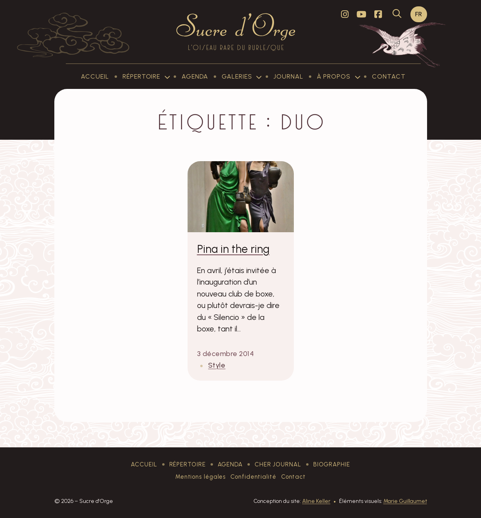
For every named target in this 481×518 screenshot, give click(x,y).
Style (217, 365)
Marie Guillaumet (405, 501)
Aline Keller (316, 501)
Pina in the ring (233, 249)
